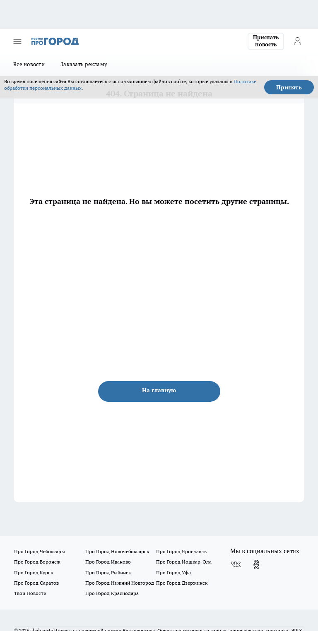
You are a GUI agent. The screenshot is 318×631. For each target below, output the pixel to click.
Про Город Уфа (173, 572)
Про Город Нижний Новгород (119, 583)
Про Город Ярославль (181, 551)
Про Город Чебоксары (39, 551)
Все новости (29, 64)
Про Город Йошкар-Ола (184, 562)
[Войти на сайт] (297, 41)
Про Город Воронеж (37, 562)
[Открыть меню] (17, 41)
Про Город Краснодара (112, 593)
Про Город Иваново (108, 562)
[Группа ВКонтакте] (235, 564)
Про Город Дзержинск (181, 583)
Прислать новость (266, 41)
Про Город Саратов (36, 583)
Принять (289, 87)
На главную (159, 390)
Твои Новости (30, 593)
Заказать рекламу (83, 64)
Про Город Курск (33, 572)
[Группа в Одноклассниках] (256, 564)
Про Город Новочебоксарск (117, 551)
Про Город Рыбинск (108, 572)
